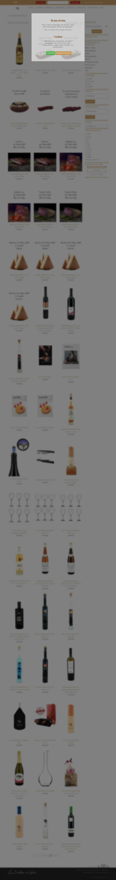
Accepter (50, 53)
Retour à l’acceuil (63, 53)
